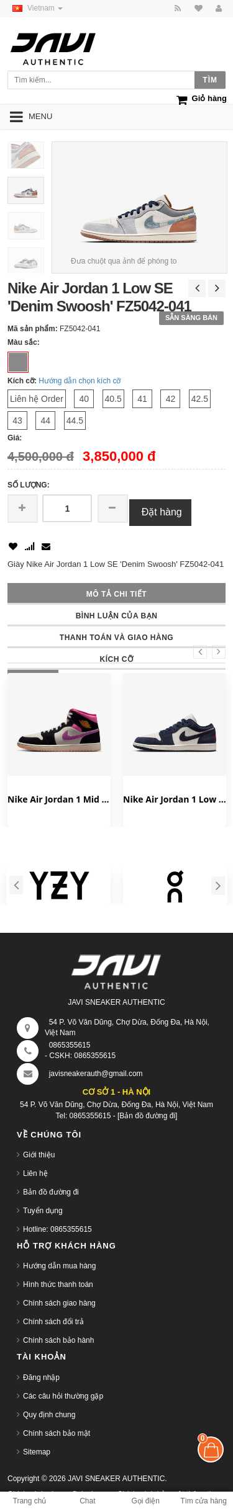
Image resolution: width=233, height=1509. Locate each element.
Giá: (14, 438)
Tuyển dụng (43, 1210)
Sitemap (36, 1452)
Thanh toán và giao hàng (116, 637)
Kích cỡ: (22, 380)
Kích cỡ (117, 659)
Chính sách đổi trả (53, 1321)
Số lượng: (28, 485)
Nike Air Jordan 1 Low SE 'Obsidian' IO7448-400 (174, 799)
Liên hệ (35, 1173)
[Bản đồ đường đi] (147, 1115)
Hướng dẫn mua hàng (59, 1266)
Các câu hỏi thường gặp (63, 1396)
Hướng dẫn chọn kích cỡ (80, 380)
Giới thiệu (39, 1155)
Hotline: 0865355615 (57, 1229)
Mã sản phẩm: (32, 328)
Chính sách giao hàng (59, 1303)
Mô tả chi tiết (116, 594)
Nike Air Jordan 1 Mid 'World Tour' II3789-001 (59, 799)
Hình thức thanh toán (58, 1284)
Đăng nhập (41, 1377)
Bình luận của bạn (117, 616)
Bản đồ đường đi (51, 1192)
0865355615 (70, 1045)
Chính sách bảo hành (58, 1340)
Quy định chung (49, 1414)
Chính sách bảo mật (56, 1433)
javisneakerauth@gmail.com (96, 1073)
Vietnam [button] (35, 8)
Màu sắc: (23, 342)
